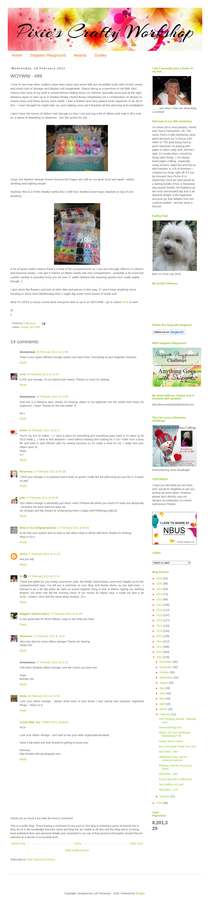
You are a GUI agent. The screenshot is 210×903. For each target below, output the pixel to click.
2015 (159, 636)
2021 (159, 604)
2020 (159, 609)
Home (17, 55)
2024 (159, 589)
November (166, 667)
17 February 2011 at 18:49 (66, 613)
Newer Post (18, 843)
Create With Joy (30, 722)
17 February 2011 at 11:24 (44, 553)
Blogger (140, 893)
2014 (159, 641)
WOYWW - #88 (168, 774)
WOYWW (35, 327)
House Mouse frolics (171, 741)
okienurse (26, 636)
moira (23, 553)
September (166, 677)
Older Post (136, 843)
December (166, 661)
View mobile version (77, 850)
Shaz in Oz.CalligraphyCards (38, 527)
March (164, 709)
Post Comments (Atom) (41, 859)
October (165, 672)
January (165, 796)
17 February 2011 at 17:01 (44, 576)
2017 (159, 625)
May (162, 698)
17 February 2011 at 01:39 (50, 471)
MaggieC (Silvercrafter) (34, 613)
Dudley (101, 55)
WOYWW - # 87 (168, 789)
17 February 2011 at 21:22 (52, 662)
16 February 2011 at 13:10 (43, 374)
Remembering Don (170, 727)
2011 (159, 657)
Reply (23, 362)
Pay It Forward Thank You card (177, 746)
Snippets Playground (48, 55)
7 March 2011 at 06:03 (54, 722)
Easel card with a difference (175, 779)
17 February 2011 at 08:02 (73, 527)
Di (21, 576)
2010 (159, 802)
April (163, 703)
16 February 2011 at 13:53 (52, 396)
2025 (159, 583)
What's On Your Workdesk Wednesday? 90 (174, 734)
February (165, 714)
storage (24, 327)
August (164, 682)
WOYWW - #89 (168, 751)
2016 (159, 630)
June (163, 693)
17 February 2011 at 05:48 (42, 497)
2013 (159, 646)
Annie (23, 430)
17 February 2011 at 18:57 (49, 636)
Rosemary (26, 471)
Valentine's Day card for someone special (173, 758)
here (125, 302)
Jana (23, 374)
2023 (159, 594)
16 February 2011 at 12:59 (52, 351)
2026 (159, 578)
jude (22, 497)
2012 (159, 651)
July (162, 688)
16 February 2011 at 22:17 (44, 430)
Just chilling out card (171, 784)
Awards (80, 55)
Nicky (23, 696)
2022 (159, 599)
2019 (159, 615)
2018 (159, 620)
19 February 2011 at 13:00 (44, 696)
